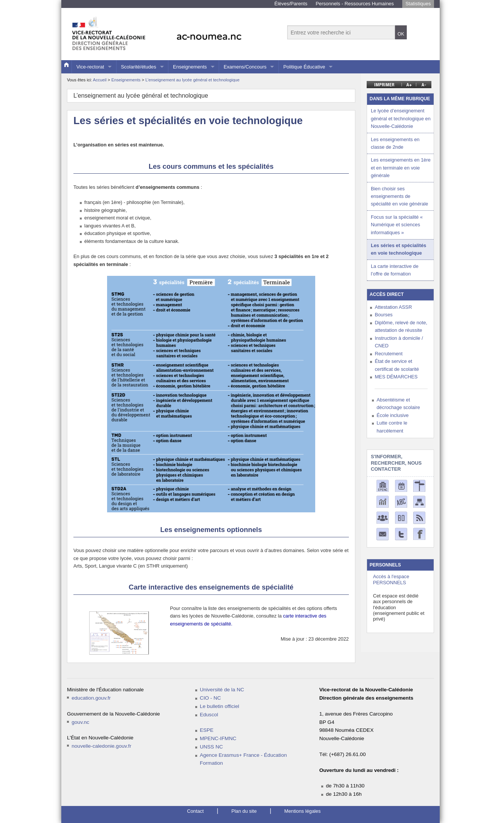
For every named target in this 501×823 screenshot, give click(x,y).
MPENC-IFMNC (218, 738)
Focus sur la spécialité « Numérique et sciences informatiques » (397, 224)
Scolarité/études (138, 67)
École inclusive (393, 415)
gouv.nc (80, 722)
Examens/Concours (245, 67)
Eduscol (209, 714)
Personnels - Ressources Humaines (355, 3)
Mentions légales (302, 811)
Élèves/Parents (290, 3)
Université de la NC (222, 689)
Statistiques (418, 3)
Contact (195, 811)
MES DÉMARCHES (396, 377)
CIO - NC (210, 698)
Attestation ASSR (393, 307)
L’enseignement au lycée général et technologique (192, 80)
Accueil (99, 80)
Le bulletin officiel (219, 706)
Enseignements (190, 67)
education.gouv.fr (91, 698)
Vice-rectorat (90, 67)
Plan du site (244, 811)
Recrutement (388, 353)
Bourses (383, 314)
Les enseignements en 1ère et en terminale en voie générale (401, 167)
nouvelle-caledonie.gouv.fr (101, 746)
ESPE (206, 730)
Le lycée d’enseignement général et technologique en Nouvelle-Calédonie (401, 118)
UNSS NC (211, 747)
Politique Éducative (304, 67)
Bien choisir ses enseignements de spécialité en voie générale (399, 196)
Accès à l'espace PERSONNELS (391, 579)
